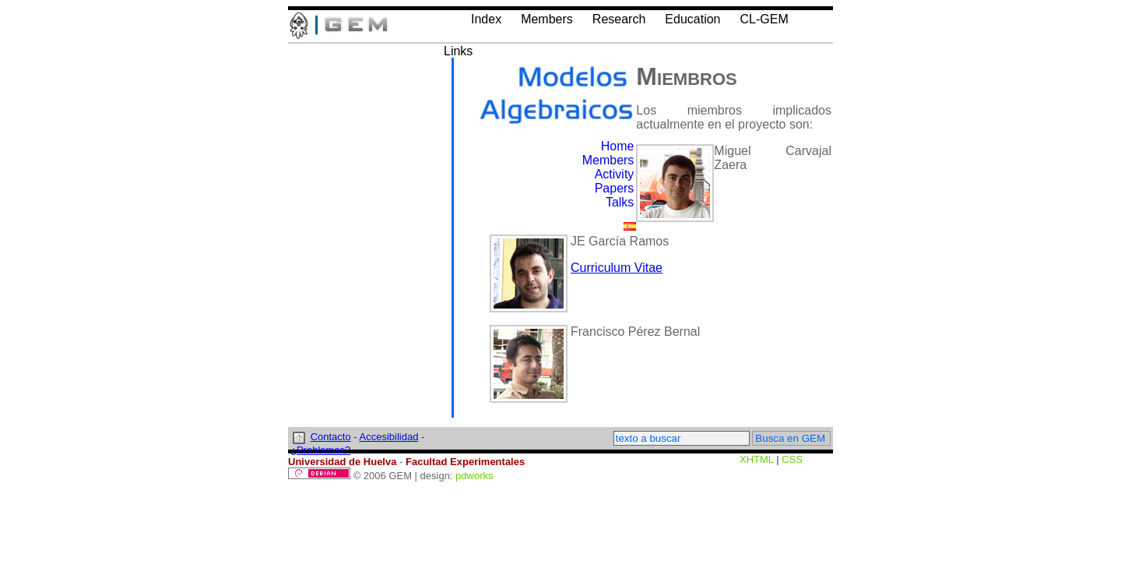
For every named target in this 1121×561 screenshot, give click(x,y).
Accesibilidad (389, 437)
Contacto (331, 437)
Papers (614, 188)
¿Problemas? (320, 450)
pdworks (474, 476)
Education (692, 19)
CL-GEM (764, 19)
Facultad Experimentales (465, 462)
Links (458, 51)
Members (547, 19)
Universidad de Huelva (342, 462)
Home (617, 146)
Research (618, 19)
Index (486, 19)
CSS (792, 459)
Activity (614, 174)
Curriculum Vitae (616, 267)
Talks (620, 202)
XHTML (757, 459)
